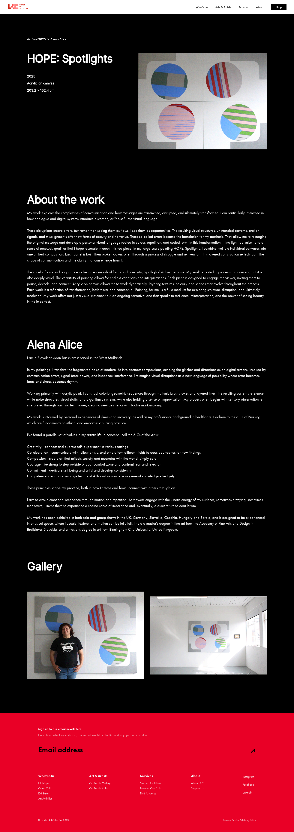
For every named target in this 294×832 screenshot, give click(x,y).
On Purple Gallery (99, 783)
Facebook (248, 784)
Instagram (248, 776)
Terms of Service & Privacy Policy (239, 820)
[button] (202, 7)
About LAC (197, 783)
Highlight (43, 783)
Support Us (197, 788)
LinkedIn (247, 792)
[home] (16, 7)
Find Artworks (148, 793)
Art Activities (45, 798)
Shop (279, 7)
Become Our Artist (150, 788)
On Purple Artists (99, 788)
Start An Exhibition (150, 783)
